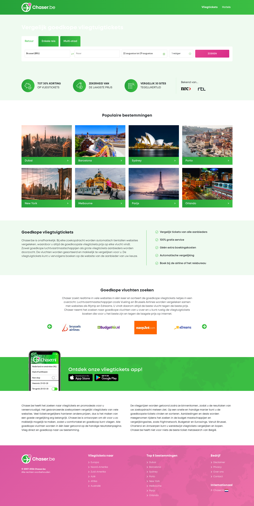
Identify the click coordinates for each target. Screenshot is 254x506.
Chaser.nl (220, 490)
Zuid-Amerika (98, 472)
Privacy (217, 467)
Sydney (153, 472)
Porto (152, 477)
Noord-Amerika (99, 467)
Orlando (154, 495)
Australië (96, 486)
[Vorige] (49, 326)
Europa (95, 462)
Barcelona (155, 467)
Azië (93, 477)
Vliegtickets (210, 7)
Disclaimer (219, 462)
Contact (218, 477)
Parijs (152, 491)
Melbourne (155, 486)
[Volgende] (204, 326)
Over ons (218, 472)
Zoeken (212, 54)
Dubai (152, 462)
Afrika (94, 481)
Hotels (226, 7)
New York (154, 481)
